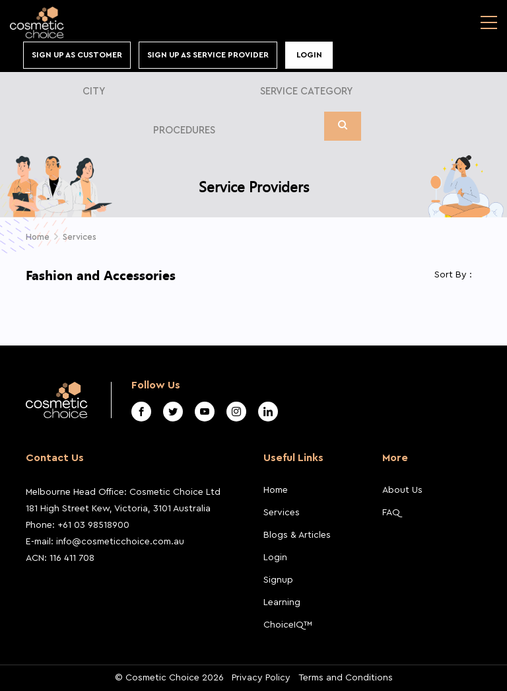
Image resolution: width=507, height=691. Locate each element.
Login (309, 55)
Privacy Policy (261, 677)
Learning (281, 602)
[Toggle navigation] (489, 22)
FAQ (391, 512)
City (94, 91)
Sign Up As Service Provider (208, 55)
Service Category (306, 91)
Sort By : (453, 274)
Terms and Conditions (345, 677)
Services (79, 237)
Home (275, 490)
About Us (402, 490)
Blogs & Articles (297, 535)
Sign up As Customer (77, 55)
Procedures (184, 130)
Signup (278, 580)
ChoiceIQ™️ (287, 625)
